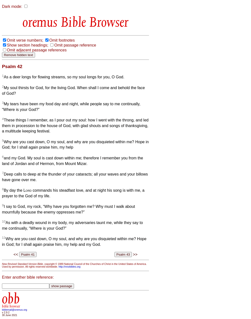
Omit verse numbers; (25, 40)
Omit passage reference (75, 45)
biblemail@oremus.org (14, 309)
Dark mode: (12, 6)
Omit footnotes (62, 40)
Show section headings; (27, 45)
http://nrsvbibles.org (69, 266)
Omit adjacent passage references (37, 50)
